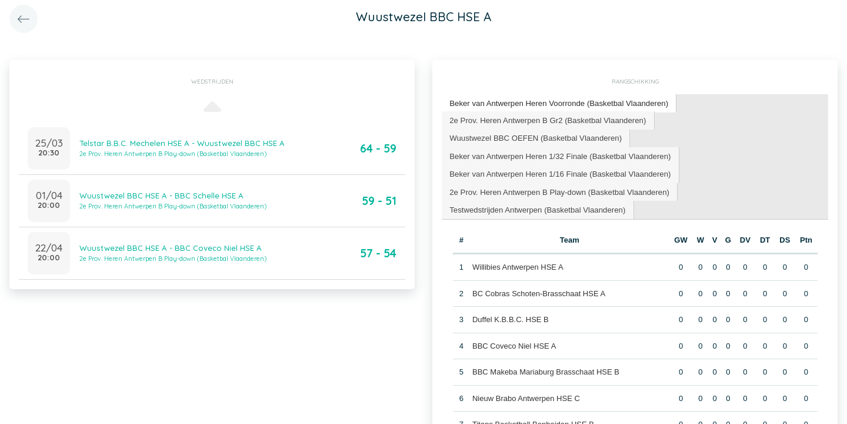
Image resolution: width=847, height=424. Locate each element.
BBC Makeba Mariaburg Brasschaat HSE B (545, 370)
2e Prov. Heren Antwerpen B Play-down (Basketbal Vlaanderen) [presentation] (557, 190)
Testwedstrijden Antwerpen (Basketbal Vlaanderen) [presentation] (535, 207)
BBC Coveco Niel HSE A (514, 343)
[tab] (557, 103)
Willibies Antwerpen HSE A (517, 265)
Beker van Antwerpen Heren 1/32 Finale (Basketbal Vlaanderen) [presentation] (558, 154)
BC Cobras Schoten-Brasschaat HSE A (538, 291)
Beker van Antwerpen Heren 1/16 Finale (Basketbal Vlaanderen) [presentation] (558, 172)
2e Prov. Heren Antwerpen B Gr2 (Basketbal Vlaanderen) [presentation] (546, 119)
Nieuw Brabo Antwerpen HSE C (526, 396)
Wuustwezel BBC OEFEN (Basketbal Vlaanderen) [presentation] (534, 136)
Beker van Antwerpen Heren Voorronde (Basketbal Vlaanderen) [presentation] (557, 102)
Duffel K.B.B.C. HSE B (510, 317)
